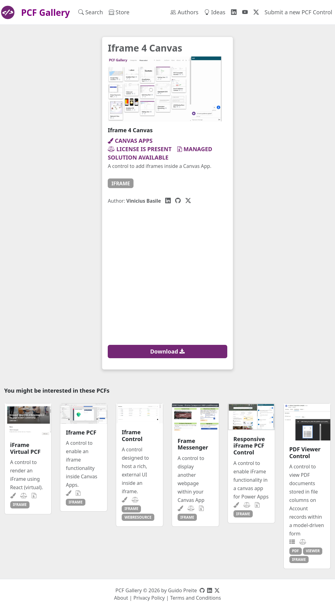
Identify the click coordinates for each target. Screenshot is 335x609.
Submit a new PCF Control (298, 12)
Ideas (214, 12)
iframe (120, 183)
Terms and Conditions (195, 597)
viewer (313, 550)
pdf (295, 550)
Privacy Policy (149, 597)
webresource (138, 517)
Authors (184, 12)
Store (119, 12)
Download (167, 351)
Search (90, 12)
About (121, 597)
